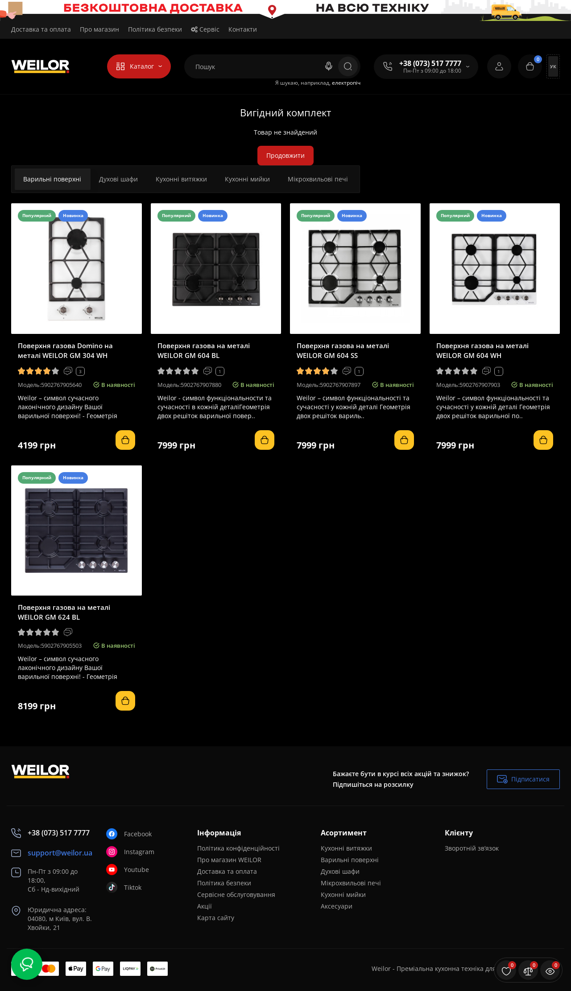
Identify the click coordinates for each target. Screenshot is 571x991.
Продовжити (285, 155)
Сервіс (205, 29)
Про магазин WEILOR (229, 859)
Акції (204, 906)
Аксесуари (336, 906)
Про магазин (99, 29)
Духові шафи (118, 179)
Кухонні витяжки (181, 179)
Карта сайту (215, 917)
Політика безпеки (155, 29)
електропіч (346, 82)
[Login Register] (499, 66)
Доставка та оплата (41, 29)
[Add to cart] (125, 440)
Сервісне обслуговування (236, 894)
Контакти (242, 29)
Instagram (130, 851)
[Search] (329, 66)
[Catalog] (139, 66)
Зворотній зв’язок (472, 848)
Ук (553, 66)
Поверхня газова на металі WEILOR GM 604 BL (203, 350)
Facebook (129, 833)
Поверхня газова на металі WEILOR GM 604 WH (482, 350)
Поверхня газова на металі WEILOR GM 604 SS (343, 350)
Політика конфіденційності (238, 848)
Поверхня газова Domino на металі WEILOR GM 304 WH (65, 350)
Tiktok (123, 887)
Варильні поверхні (52, 179)
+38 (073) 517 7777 (430, 63)
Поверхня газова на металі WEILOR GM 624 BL (64, 612)
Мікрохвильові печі (318, 179)
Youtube (127, 869)
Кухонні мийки (247, 179)
